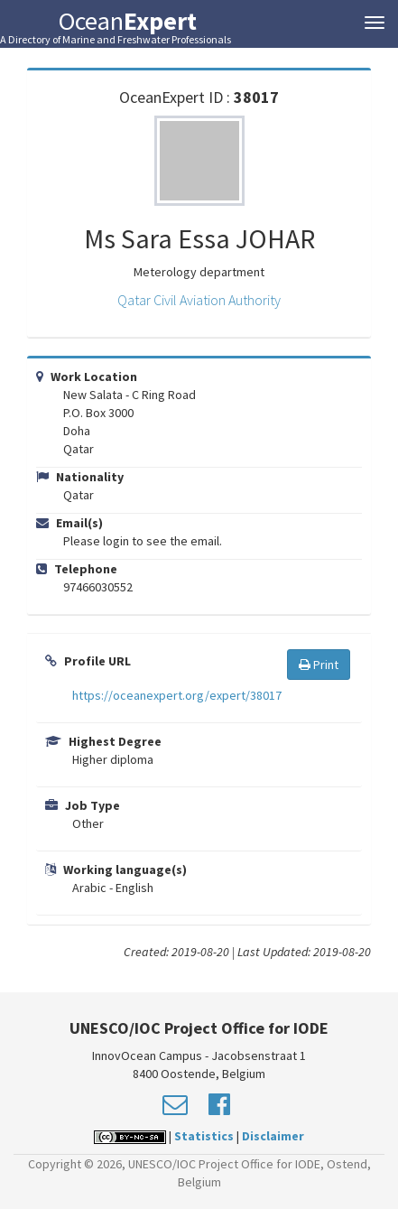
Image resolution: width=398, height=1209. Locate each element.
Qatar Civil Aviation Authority (199, 300)
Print (318, 664)
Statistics (204, 1136)
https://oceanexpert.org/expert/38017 (177, 695)
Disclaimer (273, 1136)
